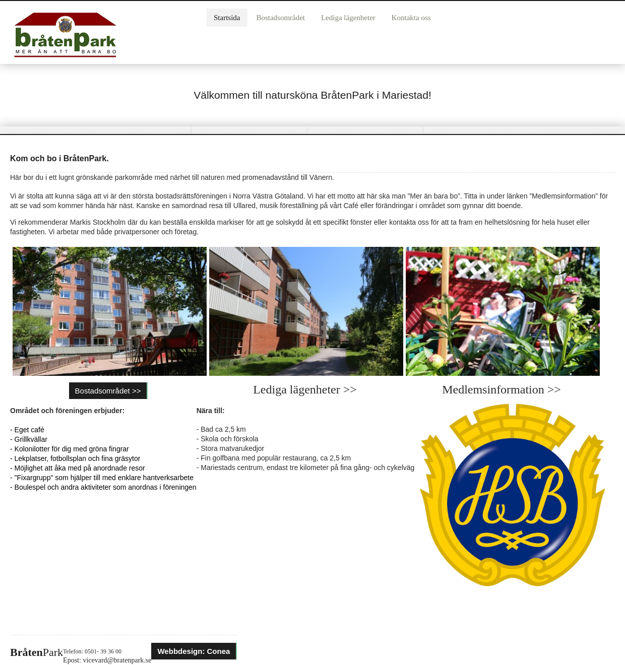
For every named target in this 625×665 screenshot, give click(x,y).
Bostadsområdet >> (108, 390)
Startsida (227, 18)
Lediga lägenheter (348, 18)
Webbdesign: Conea (193, 651)
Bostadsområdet (280, 18)
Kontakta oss (411, 18)
